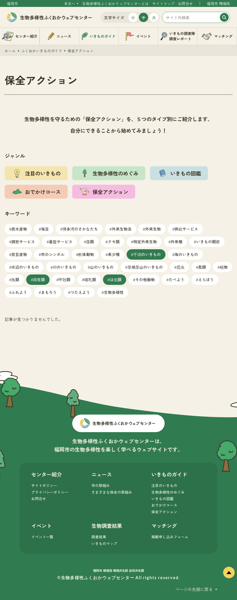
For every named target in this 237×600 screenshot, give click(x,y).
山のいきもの (102, 267)
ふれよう (19, 292)
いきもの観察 (208, 241)
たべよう (176, 279)
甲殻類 (64, 279)
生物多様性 (114, 292)
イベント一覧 (42, 536)
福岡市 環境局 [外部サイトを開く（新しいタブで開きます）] (218, 3)
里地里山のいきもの (145, 267)
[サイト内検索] (196, 17)
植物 (224, 267)
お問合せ (185, 3)
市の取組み (100, 485)
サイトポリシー (44, 485)
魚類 (15, 279)
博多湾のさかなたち (80, 229)
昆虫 (180, 267)
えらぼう (206, 279)
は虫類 (116, 279)
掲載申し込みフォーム (169, 536)
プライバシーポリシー (49, 492)
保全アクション (164, 511)
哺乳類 (90, 279)
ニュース (101, 474)
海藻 (45, 229)
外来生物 (153, 229)
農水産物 (19, 229)
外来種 (176, 241)
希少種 (114, 254)
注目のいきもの (164, 485)
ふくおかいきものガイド (41, 51)
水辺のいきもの (25, 267)
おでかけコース (164, 505)
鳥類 (202, 267)
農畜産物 (19, 254)
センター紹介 (46, 474)
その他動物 (145, 279)
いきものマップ (104, 543)
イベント (41, 525)
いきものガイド (169, 474)
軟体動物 (86, 254)
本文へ (69, 3)
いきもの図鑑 (162, 498)
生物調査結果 (106, 525)
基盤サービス (60, 241)
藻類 (90, 241)
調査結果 (98, 536)
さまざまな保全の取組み (111, 492)
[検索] (224, 17)
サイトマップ (163, 3)
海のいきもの (186, 254)
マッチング (164, 525)
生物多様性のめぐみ (168, 492)
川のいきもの (64, 267)
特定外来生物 (145, 241)
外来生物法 (121, 229)
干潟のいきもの (147, 254)
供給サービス (186, 229)
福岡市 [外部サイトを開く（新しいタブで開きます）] (12, 3)
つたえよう (80, 292)
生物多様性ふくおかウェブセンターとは (115, 3)
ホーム (10, 51)
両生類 (39, 279)
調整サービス (23, 241)
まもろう (49, 292)
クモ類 (114, 241)
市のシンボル (53, 254)
